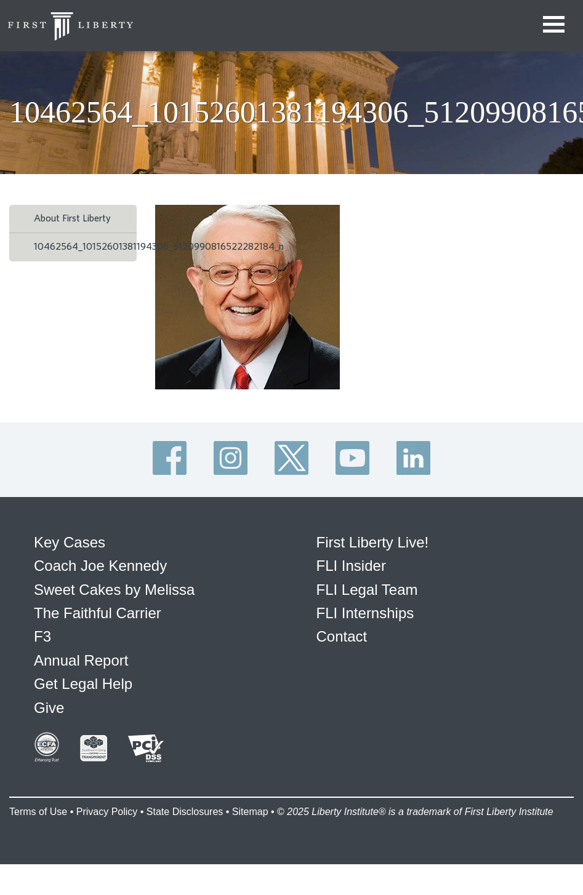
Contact (342, 636)
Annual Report (81, 660)
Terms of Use (38, 811)
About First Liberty (72, 218)
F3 (42, 636)
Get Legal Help (83, 683)
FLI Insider (351, 565)
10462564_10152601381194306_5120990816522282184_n (159, 247)
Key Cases (69, 542)
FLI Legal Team (367, 589)
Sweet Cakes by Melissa (114, 589)
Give (49, 707)
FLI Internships (365, 613)
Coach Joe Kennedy (100, 565)
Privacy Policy (107, 811)
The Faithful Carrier (97, 613)
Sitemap (250, 811)
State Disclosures (185, 811)
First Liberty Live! (372, 542)
